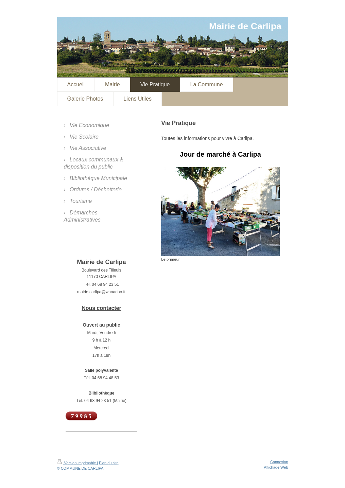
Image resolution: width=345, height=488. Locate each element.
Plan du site (108, 463)
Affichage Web (276, 467)
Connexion (279, 462)
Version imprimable (77, 463)
